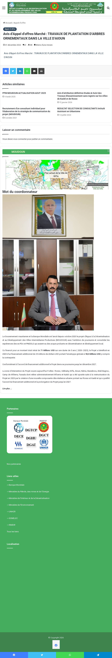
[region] (56, 174)
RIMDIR (12, 525)
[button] (7, 174)
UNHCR (12, 511)
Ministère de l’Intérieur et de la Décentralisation (29, 498)
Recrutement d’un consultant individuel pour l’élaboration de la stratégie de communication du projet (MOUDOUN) (26, 111)
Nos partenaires (14, 464)
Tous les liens (13, 531)
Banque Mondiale (16, 485)
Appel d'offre (19, 23)
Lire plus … (7, 388)
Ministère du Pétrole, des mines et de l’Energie (29, 491)
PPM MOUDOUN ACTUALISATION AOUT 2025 (24, 93)
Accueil (7, 23)
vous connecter (20, 139)
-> (8, 485)
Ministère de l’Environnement (21, 505)
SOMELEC (13, 518)
